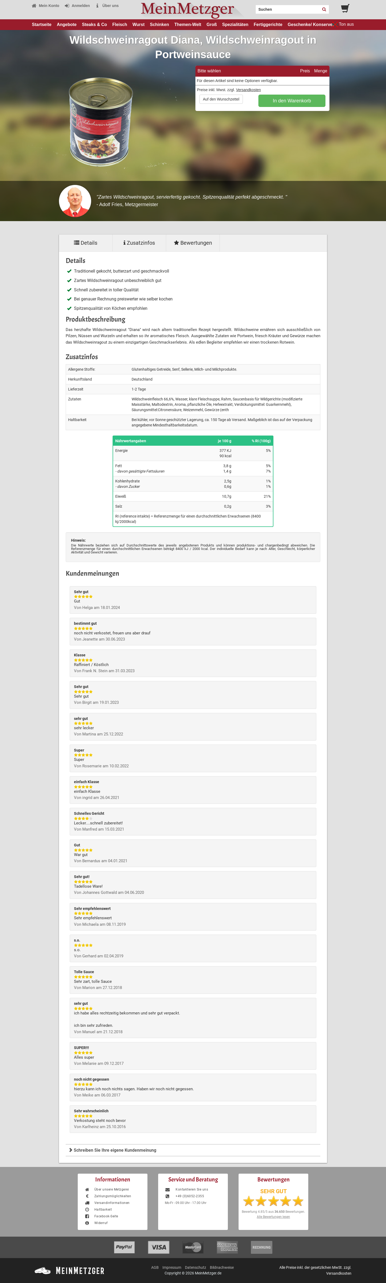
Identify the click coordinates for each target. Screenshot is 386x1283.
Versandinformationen (107, 1203)
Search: (252, 7)
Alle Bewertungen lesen (273, 1217)
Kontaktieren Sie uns (186, 1189)
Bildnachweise (222, 1267)
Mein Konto (45, 5)
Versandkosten (248, 90)
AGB (155, 1267)
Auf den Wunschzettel (221, 99)
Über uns (107, 5)
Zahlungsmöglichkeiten (107, 1196)
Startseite (41, 24)
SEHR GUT (273, 1191)
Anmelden (77, 5)
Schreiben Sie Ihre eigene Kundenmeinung (112, 1150)
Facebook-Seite (101, 1216)
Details (85, 243)
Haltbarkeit (98, 1209)
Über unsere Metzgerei (106, 1189)
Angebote (67, 24)
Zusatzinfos (139, 243)
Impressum (171, 1267)
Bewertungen (193, 243)
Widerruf (96, 1223)
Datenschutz (195, 1267)
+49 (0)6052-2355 (184, 1196)
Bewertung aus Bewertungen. (273, 1212)
